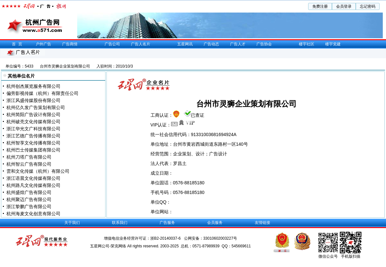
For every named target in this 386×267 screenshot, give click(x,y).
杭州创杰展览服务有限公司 (33, 86)
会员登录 (344, 6)
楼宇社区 (306, 44)
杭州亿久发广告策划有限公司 (35, 107)
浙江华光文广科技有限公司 (33, 128)
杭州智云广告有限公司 (28, 164)
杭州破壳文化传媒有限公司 (33, 121)
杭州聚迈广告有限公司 (28, 199)
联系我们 (119, 222)
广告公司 (112, 44)
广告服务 (167, 222)
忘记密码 (367, 6)
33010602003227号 (220, 238)
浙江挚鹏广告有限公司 (28, 206)
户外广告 (43, 44)
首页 (18, 44)
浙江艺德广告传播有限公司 (33, 135)
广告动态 (211, 44)
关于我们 (72, 222)
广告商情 (70, 44)
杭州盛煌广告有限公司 (28, 192)
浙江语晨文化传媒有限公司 (33, 178)
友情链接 (262, 222)
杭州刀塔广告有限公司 (28, 157)
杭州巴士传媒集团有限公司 (33, 149)
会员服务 (215, 222)
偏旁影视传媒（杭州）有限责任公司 (42, 93)
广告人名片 (140, 44)
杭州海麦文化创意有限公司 (33, 213)
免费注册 (320, 6)
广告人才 (237, 44)
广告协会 (264, 44)
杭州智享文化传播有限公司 (33, 142)
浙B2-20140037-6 (166, 238)
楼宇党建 (333, 44)
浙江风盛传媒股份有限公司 (33, 100)
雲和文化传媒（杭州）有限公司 (37, 171)
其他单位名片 (21, 75)
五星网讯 (185, 44)
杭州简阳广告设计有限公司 (33, 114)
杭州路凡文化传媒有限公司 (33, 185)
